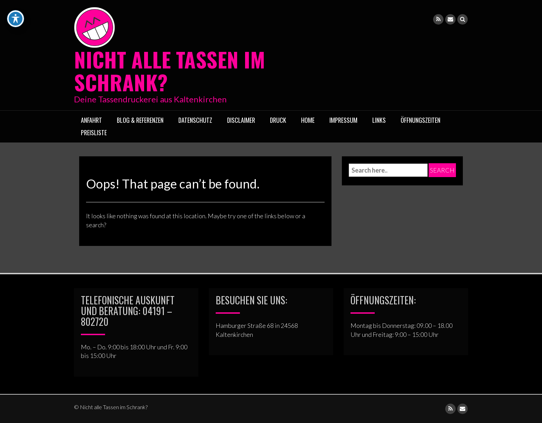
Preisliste (94, 132)
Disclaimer (241, 120)
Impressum (343, 120)
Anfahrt (91, 120)
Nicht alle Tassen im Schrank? (169, 70)
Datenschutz (195, 120)
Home (308, 120)
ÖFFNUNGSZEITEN (420, 120)
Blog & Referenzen (140, 120)
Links (379, 120)
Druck (278, 120)
